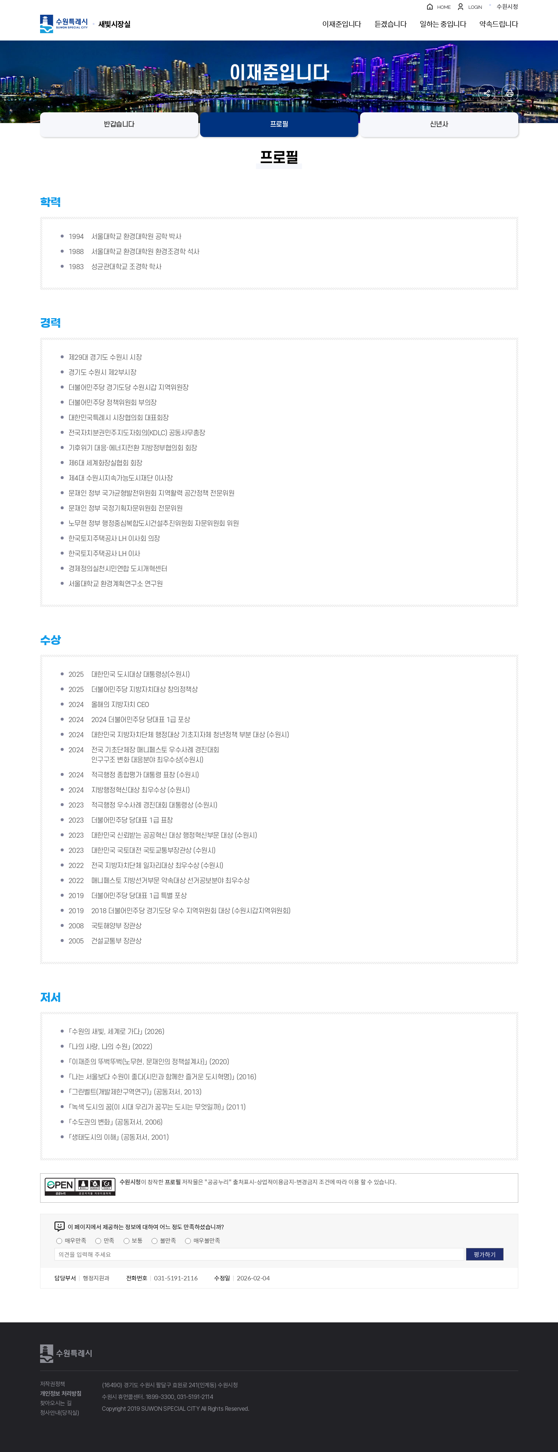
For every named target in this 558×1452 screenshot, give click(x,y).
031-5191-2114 (195, 1396)
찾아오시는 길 (56, 1403)
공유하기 (487, 93)
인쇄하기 (510, 93)
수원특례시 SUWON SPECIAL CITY (114, 23)
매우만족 (75, 1240)
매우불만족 (206, 1240)
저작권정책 (52, 1384)
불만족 (168, 1240)
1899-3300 (160, 1396)
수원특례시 (66, 1353)
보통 (137, 1240)
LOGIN (475, 7)
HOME (444, 7)
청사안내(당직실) (59, 1412)
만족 (109, 1240)
